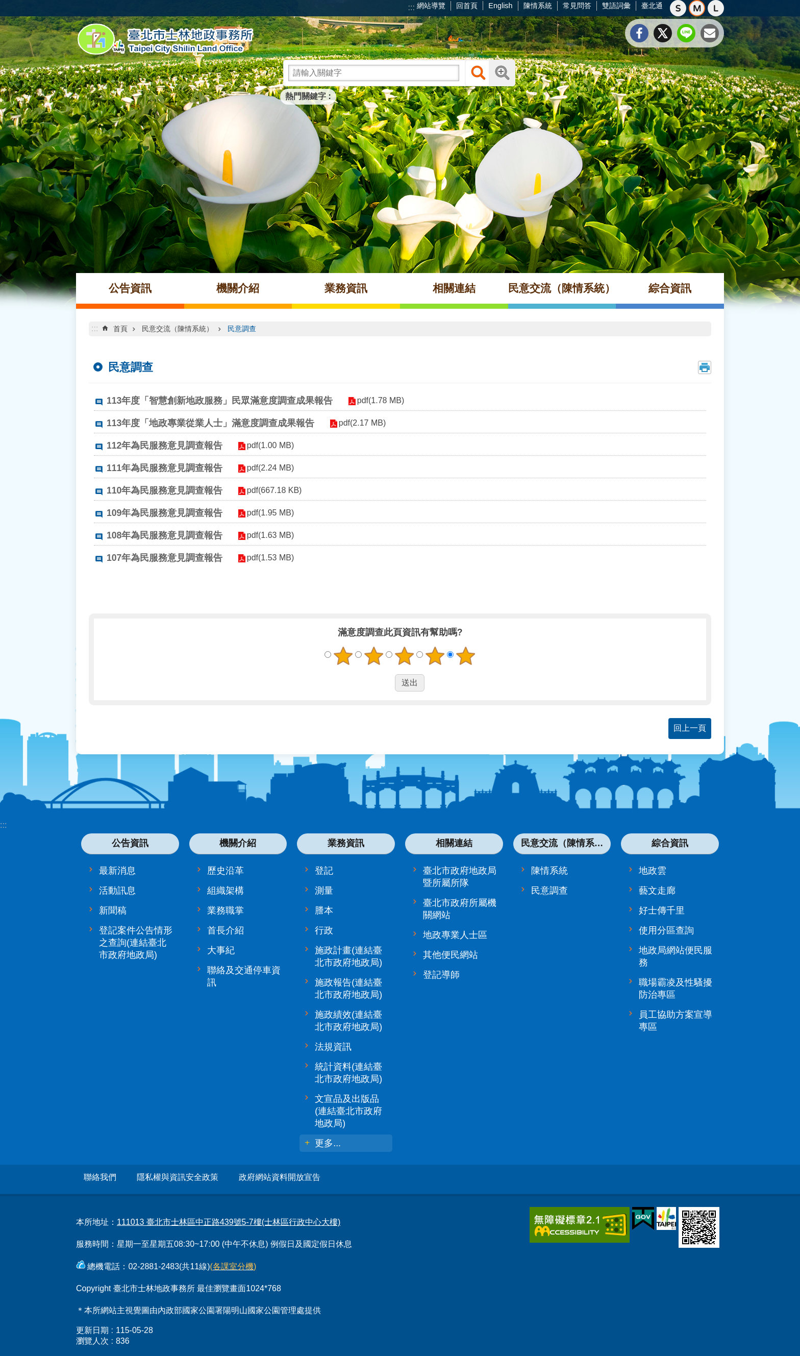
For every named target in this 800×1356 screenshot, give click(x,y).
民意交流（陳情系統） (561, 288)
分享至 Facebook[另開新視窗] (639, 33)
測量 (324, 890)
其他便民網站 (450, 955)
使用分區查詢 (666, 930)
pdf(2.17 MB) (358, 422)
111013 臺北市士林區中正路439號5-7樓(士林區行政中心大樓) (228, 1218)
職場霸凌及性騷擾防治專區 (675, 988)
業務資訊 (345, 288)
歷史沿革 (225, 871)
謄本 (324, 910)
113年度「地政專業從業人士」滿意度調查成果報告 (210, 423)
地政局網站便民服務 (675, 956)
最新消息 (117, 871)
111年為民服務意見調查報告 (164, 468)
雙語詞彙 (616, 6)
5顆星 (466, 655)
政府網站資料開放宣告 (279, 1177)
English (500, 6)
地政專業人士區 (455, 935)
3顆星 (404, 655)
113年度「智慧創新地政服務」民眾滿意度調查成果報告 (220, 401)
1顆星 (343, 655)
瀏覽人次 (92, 1337)
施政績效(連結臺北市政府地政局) (348, 1020)
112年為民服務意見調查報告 (164, 445)
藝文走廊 (657, 890)
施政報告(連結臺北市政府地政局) (348, 988)
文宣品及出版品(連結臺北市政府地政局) (348, 1111)
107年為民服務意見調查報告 (164, 558)
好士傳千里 (662, 910)
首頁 (120, 329)
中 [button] (697, 8)
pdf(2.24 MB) (266, 467)
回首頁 (467, 6)
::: (411, 7)
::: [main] (94, 328)
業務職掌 (225, 910)
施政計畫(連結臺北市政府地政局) (348, 956)
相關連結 (454, 288)
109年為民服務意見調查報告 (164, 513)
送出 (385, 683)
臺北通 (652, 6)
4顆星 (435, 655)
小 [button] (678, 8)
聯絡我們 (100, 1177)
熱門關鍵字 (305, 96)
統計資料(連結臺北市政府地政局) (348, 1073)
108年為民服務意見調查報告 (164, 535)
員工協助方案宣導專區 (675, 1020)
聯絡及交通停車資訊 (244, 976)
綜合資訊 (669, 288)
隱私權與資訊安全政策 (177, 1177)
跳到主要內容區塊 (5, 5)
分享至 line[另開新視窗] (686, 33)
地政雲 (652, 871)
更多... (328, 1143)
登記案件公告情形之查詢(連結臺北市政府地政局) (135, 942)
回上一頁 (689, 728)
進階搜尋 (502, 73)
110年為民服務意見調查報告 (164, 490)
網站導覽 (431, 6)
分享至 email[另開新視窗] (710, 33)
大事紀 (221, 950)
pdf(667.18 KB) (270, 490)
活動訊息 (117, 890)
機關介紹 (237, 288)
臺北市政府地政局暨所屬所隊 (459, 877)
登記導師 (441, 975)
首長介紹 (225, 930)
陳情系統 (537, 6)
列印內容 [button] (704, 367)
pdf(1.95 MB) (266, 512)
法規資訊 (333, 1047)
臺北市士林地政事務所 (165, 39)
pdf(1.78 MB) (376, 400)
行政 (324, 930)
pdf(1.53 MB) (266, 557)
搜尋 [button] (478, 73)
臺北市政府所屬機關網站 (459, 909)
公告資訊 (130, 288)
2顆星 (374, 655)
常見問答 (577, 6)
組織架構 (225, 890)
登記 (324, 871)
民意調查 (242, 329)
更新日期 (92, 1326)
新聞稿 (113, 910)
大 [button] (716, 8)
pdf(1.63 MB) (266, 535)
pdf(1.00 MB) (266, 445)
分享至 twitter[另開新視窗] (663, 33)
